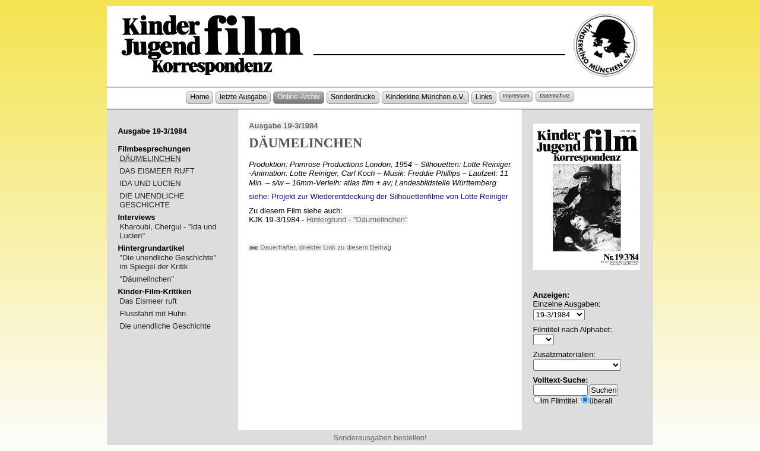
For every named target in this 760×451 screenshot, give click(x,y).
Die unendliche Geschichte (165, 325)
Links (484, 97)
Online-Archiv (298, 97)
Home (199, 97)
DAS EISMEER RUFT (156, 170)
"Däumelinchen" (146, 279)
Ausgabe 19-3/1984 (283, 125)
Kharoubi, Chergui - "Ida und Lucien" (167, 231)
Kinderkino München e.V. (425, 97)
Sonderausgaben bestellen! (379, 437)
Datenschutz (554, 96)
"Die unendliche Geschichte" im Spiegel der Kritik (167, 262)
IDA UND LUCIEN (149, 183)
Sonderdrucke (353, 97)
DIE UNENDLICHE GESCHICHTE (151, 200)
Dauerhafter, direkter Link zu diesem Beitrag (320, 247)
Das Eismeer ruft (147, 301)
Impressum (516, 96)
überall (600, 400)
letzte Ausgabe (243, 97)
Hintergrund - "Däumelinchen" (357, 219)
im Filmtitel (559, 400)
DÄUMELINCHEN (149, 158)
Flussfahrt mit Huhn (152, 313)
